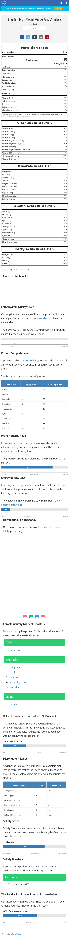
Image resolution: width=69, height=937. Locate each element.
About (19, 934)
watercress (15, 677)
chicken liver (15, 650)
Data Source (23, 269)
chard (12, 672)
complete (26, 361)
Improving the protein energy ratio (19, 443)
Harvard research (45, 318)
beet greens (15, 667)
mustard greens (17, 682)
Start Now (58, 8)
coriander (14, 687)
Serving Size (34, 24)
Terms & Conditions (9, 934)
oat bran (13, 704)
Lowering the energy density (16, 485)
